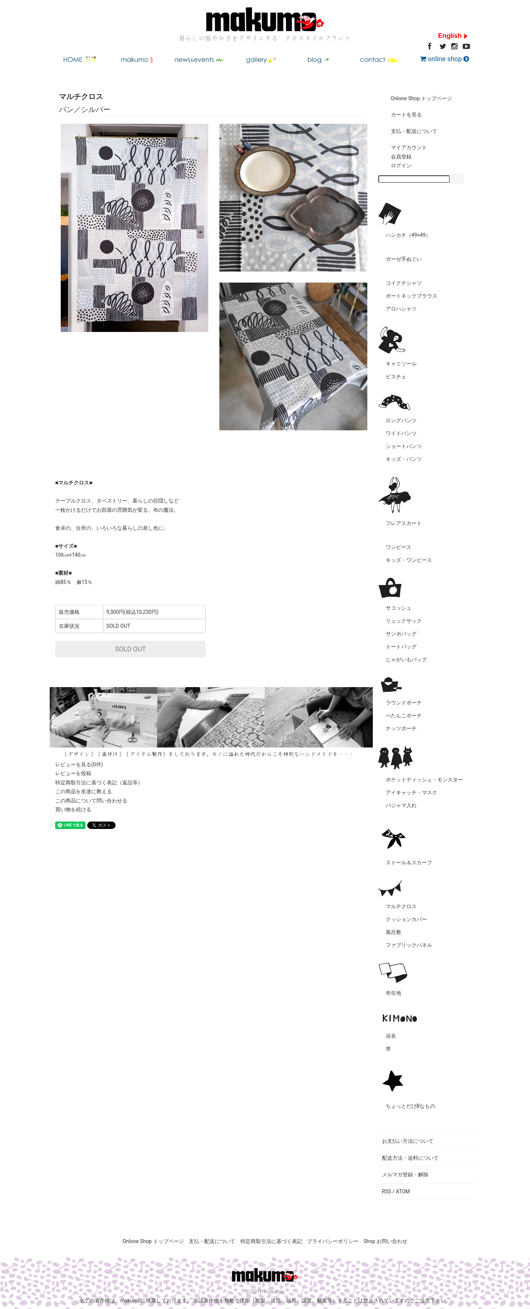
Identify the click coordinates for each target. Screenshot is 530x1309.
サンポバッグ (401, 634)
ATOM (403, 1191)
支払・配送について (408, 131)
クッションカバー (406, 919)
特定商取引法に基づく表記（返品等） (99, 782)
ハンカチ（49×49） (408, 235)
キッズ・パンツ (404, 459)
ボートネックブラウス (411, 296)
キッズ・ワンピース (409, 560)
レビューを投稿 (73, 773)
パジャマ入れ (401, 805)
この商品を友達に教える (83, 791)
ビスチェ (396, 376)
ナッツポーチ (401, 728)
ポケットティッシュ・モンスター (424, 780)
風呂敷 (393, 932)
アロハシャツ (401, 309)
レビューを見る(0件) (79, 764)
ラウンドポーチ (404, 703)
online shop (444, 59)
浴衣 (391, 1036)
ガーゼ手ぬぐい (404, 259)
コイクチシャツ (404, 283)
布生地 (393, 993)
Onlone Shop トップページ (416, 98)
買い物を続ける (73, 809)
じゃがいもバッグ (406, 659)
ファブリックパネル (409, 945)
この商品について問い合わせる (91, 801)
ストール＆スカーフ (409, 862)
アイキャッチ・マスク (411, 792)
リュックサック (404, 621)
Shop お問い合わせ (385, 1241)
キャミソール (401, 364)
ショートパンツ (404, 446)
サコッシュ (398, 608)
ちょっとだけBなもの (410, 1106)
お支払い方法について (408, 1141)
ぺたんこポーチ (404, 715)
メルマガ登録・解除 (405, 1174)
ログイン (395, 165)
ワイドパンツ (401, 433)
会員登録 (395, 157)
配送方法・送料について (410, 1158)
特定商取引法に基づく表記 (271, 1241)
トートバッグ (401, 647)
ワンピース (398, 547)
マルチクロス (401, 906)
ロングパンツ (401, 420)
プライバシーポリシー (332, 1241)
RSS (386, 1191)
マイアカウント (403, 147)
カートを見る (401, 115)
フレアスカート (404, 523)
